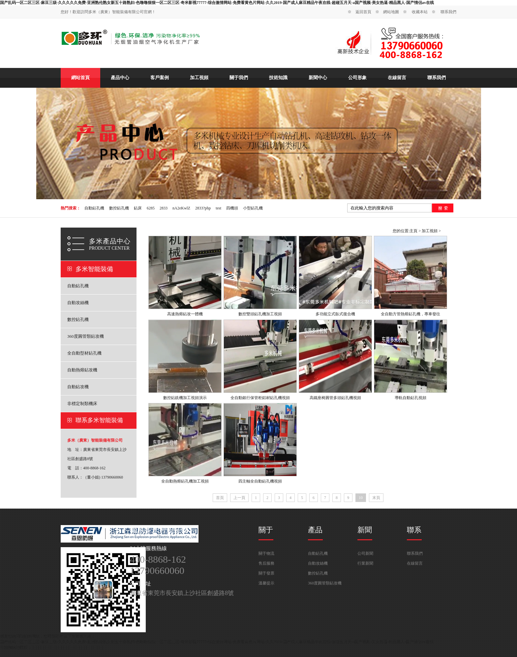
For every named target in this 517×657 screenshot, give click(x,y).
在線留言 (397, 77)
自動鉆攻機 (78, 386)
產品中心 (120, 77)
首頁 (220, 497)
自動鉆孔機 (94, 208)
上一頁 (239, 497)
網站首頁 (80, 77)
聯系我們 (448, 12)
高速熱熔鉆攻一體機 (185, 314)
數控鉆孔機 (119, 208)
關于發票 (266, 573)
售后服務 (266, 563)
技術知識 (278, 77)
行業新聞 (365, 563)
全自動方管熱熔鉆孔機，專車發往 (410, 314)
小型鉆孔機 (253, 208)
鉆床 (138, 208)
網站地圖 (391, 12)
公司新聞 (365, 553)
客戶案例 (159, 77)
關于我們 (238, 77)
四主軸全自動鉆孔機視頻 (260, 481)
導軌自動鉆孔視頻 (410, 397)
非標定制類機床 (82, 403)
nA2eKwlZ (181, 208)
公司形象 (357, 77)
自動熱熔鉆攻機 (82, 369)
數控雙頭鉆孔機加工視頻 (260, 314)
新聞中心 (318, 77)
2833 (163, 208)
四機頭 (232, 208)
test (218, 208)
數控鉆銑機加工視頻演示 (185, 397)
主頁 (413, 231)
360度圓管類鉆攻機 (85, 336)
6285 (151, 208)
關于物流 (266, 553)
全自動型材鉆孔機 (84, 353)
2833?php (203, 208)
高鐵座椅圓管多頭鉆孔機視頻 (335, 397)
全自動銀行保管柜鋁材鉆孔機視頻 (260, 397)
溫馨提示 (266, 583)
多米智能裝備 (94, 269)
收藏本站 (420, 12)
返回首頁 (363, 12)
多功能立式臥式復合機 (335, 314)
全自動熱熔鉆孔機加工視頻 (185, 481)
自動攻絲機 (78, 302)
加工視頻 (199, 77)
